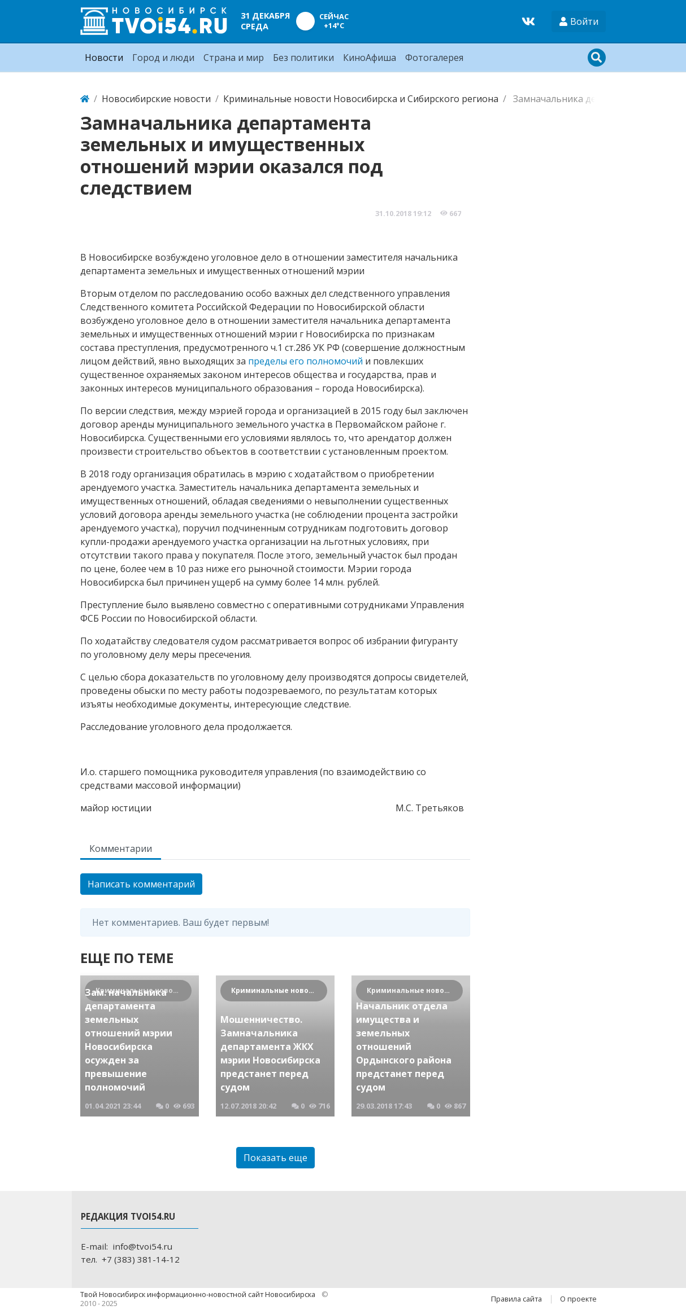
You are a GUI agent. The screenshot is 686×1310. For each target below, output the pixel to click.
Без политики (303, 57)
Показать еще (275, 1157)
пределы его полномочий (305, 361)
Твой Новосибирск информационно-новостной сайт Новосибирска (198, 1294)
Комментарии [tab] (120, 848)
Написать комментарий (141, 884)
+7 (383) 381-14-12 (141, 1259)
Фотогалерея (434, 57)
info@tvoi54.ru (142, 1246)
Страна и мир (233, 57)
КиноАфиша (369, 57)
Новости (104, 57)
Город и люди (163, 57)
